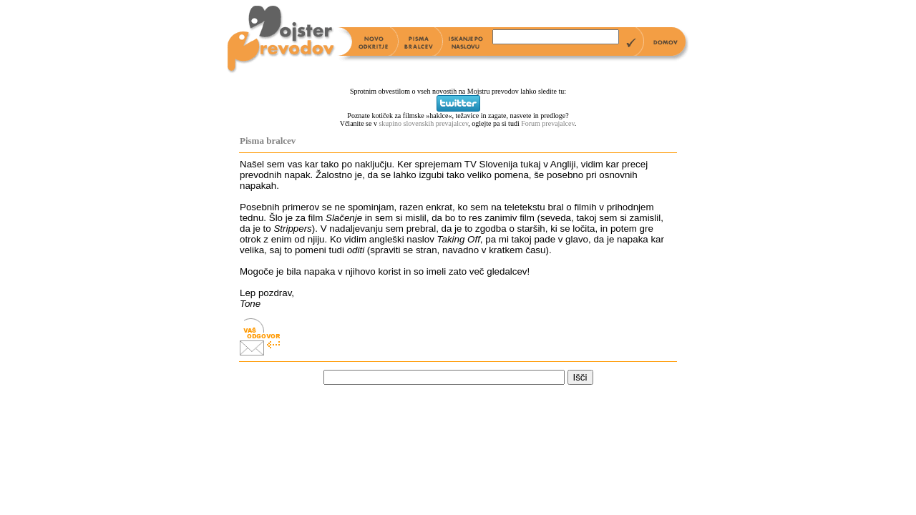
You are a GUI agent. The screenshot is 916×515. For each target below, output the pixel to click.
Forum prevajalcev (548, 123)
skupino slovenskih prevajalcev (423, 123)
